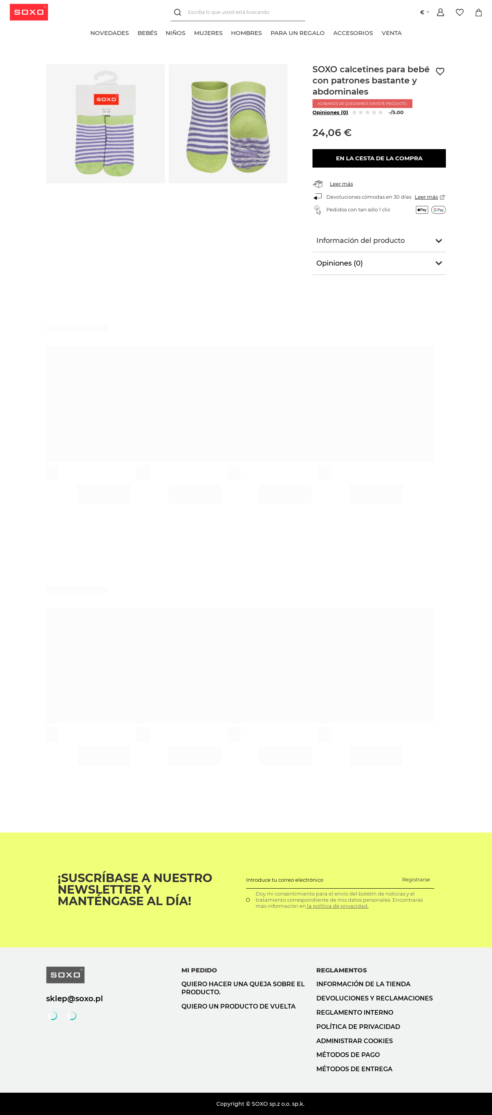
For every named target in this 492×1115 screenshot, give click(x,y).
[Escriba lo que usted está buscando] (237, 12)
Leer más (341, 184)
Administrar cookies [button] (354, 1041)
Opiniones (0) (330, 112)
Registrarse (416, 879)
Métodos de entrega (354, 1069)
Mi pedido (199, 970)
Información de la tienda (363, 984)
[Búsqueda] (179, 12)
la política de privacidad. (337, 906)
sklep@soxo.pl (74, 998)
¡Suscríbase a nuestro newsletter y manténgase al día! (135, 889)
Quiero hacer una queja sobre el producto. (243, 988)
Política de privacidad (358, 1026)
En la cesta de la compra (379, 158)
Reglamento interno (354, 1012)
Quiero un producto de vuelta (238, 1006)
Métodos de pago (348, 1055)
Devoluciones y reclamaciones (374, 998)
